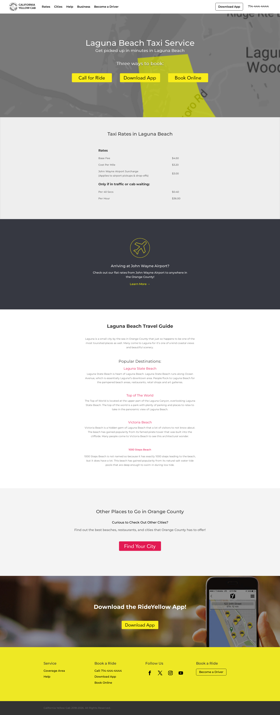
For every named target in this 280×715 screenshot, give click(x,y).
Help (69, 6)
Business (83, 6)
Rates (46, 6)
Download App (229, 6)
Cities (58, 6)
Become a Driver (106, 6)
